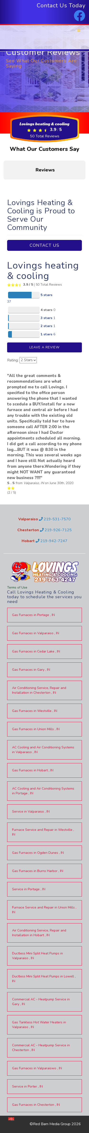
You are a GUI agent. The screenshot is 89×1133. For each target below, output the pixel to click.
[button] (4, 184)
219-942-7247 (51, 541)
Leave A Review (44, 347)
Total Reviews (44, 136)
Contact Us (44, 245)
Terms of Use (17, 587)
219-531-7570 (55, 519)
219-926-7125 (56, 530)
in (33, 615)
